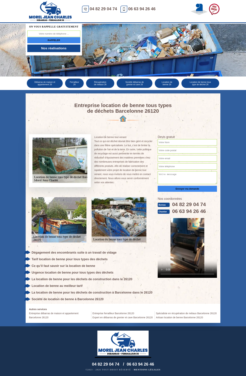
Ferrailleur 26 (74, 83)
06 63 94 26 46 (141, 8)
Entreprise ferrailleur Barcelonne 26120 (113, 313)
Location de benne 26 (167, 83)
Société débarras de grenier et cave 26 (134, 83)
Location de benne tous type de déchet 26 (200, 83)
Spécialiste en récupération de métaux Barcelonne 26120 (186, 313)
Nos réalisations (53, 48)
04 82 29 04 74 (103, 8)
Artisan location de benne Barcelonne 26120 (179, 317)
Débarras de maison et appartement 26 (44, 83)
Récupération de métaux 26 (100, 83)
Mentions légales (147, 369)
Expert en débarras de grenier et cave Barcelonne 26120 (122, 317)
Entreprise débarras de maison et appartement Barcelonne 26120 (54, 315)
